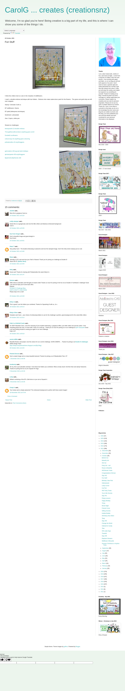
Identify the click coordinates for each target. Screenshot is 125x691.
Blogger (78, 646)
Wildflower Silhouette (108, 541)
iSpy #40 (104, 521)
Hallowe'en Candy (107, 526)
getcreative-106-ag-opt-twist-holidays (16, 151)
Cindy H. (12, 387)
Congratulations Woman (109, 473)
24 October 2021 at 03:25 (17, 215)
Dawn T (12, 246)
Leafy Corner (105, 485)
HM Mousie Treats (107, 470)
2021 (102, 448)
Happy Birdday (106, 500)
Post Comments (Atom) (19, 403)
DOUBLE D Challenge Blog (17, 288)
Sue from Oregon (15, 234)
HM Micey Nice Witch (108, 516)
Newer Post (8, 400)
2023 (102, 443)
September (105, 548)
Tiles (103, 528)
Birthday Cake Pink (107, 480)
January (104, 568)
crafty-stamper (14, 221)
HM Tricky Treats (107, 490)
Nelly (11, 269)
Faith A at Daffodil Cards (17, 323)
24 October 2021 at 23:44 (17, 264)
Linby (11, 377)
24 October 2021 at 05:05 (17, 228)
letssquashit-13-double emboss (15, 128)
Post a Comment (12, 396)
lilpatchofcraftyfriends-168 (13, 158)
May (103, 558)
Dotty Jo (12, 302)
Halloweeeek (105, 483)
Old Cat (104, 463)
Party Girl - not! (106, 465)
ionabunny (13, 364)
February (105, 566)
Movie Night (105, 506)
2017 (102, 579)
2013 (102, 589)
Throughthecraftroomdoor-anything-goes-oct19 (19, 132)
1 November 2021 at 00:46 (17, 358)
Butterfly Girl (105, 460)
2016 (102, 581)
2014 (102, 586)
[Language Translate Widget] (14, 30)
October (104, 455)
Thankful (104, 533)
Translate (15, 33)
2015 (102, 584)
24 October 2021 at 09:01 (17, 240)
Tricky (103, 503)
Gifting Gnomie (106, 511)
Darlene (12, 280)
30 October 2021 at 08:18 (17, 333)
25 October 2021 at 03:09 (17, 296)
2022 (102, 446)
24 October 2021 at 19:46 (17, 251)
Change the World (107, 523)
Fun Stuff (104, 478)
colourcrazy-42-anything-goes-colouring (17, 139)
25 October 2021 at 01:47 (17, 274)
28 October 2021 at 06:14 (17, 307)
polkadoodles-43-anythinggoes (14, 142)
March (104, 563)
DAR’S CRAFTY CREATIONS (18, 290)
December (105, 450)
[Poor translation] (7, 660)
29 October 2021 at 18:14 (17, 317)
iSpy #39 (104, 536)
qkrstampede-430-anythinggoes (15, 154)
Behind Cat (105, 458)
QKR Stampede (80, 327)
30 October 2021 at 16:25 (17, 348)
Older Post (88, 400)
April (103, 561)
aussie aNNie (14, 339)
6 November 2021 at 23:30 (17, 382)
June (103, 556)
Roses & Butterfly (107, 468)
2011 (102, 591)
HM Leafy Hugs (106, 531)
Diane (11, 257)
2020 (102, 571)
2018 (102, 576)
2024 (102, 441)
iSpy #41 (104, 495)
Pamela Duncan (14, 353)
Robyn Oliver (14, 312)
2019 (102, 574)
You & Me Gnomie (107, 493)
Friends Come (106, 508)
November (105, 453)
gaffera (66, 646)
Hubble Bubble (106, 513)
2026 (102, 436)
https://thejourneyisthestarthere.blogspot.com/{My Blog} (25, 345)
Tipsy (103, 518)
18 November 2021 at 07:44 (18, 392)
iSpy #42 (104, 475)
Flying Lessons (106, 498)
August (104, 551)
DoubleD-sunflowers (11, 135)
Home (49, 400)
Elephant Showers (107, 538)
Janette (12, 210)
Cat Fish (104, 488)
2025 (102, 438)
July (103, 553)
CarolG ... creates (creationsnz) (57, 10)
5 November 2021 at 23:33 (17, 371)
